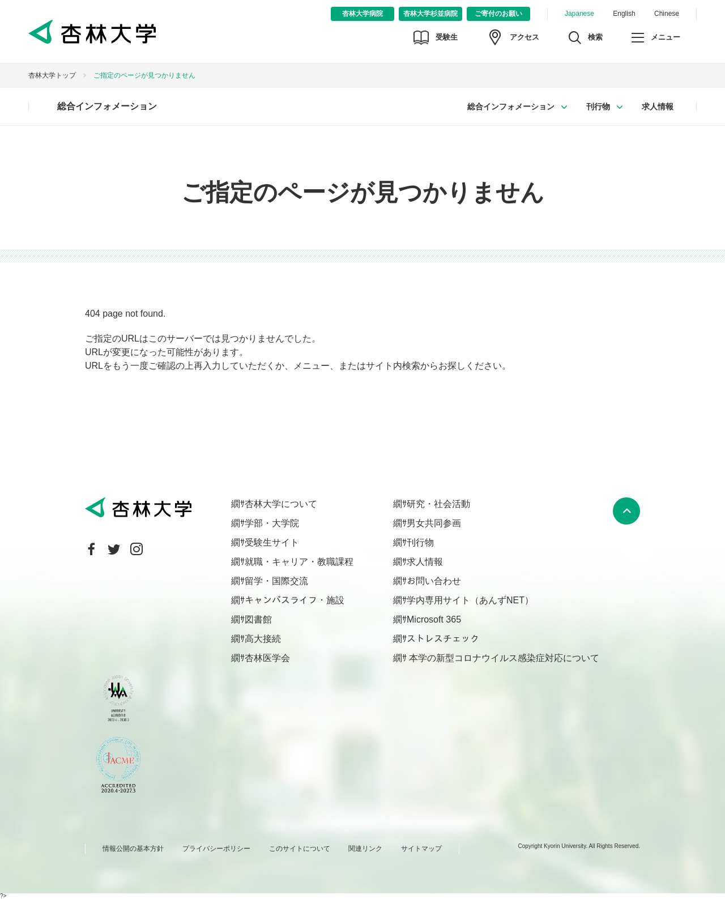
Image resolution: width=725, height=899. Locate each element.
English (624, 14)
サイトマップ (421, 849)
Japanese (579, 14)
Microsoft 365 (434, 619)
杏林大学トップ (52, 75)
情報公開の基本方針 (133, 849)
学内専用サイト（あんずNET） (470, 600)
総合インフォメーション (107, 106)
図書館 (258, 619)
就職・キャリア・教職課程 (299, 561)
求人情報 (657, 106)
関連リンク (365, 849)
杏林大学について (281, 504)
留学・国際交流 (276, 581)
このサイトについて (299, 849)
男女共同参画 (434, 523)
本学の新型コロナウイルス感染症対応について (503, 658)
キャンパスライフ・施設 (294, 600)
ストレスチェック (443, 639)
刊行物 (598, 106)
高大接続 (263, 639)
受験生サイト (272, 542)
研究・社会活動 (438, 504)
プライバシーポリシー (216, 849)
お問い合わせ (434, 581)
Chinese (666, 14)
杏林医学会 (267, 658)
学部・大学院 (272, 523)
